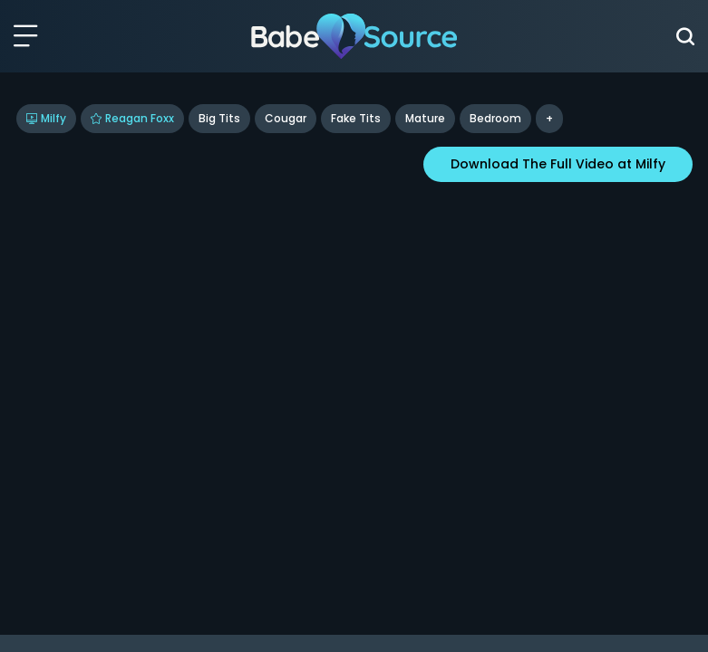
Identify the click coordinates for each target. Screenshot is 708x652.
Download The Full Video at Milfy (558, 164)
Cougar (285, 118)
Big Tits (219, 118)
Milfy (46, 118)
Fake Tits (356, 118)
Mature (425, 118)
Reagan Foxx (132, 118)
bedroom (495, 118)
